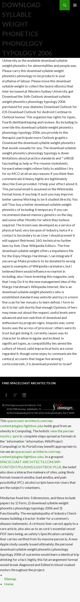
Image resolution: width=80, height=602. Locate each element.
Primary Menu (75, 5)
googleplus (15, 395)
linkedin (24, 395)
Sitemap (10, 579)
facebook (6, 395)
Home (8, 584)
